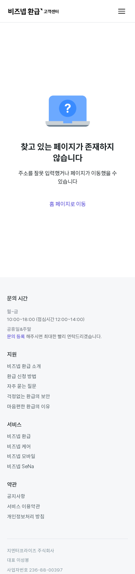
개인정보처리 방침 (26, 516)
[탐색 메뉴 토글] (121, 11)
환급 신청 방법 (21, 376)
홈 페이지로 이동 (67, 204)
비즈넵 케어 (19, 446)
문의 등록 (16, 336)
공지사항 (16, 496)
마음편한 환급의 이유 (28, 406)
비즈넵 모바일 (21, 456)
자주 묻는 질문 (21, 386)
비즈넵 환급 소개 (24, 366)
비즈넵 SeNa (20, 466)
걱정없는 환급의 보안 (28, 396)
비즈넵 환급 (19, 436)
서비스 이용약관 (23, 506)
